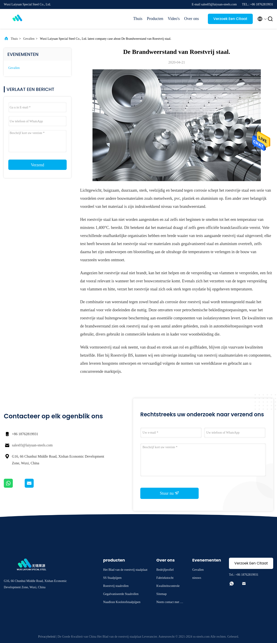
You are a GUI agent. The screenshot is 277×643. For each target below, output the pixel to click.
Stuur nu (169, 493)
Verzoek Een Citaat (230, 18)
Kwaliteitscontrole (168, 586)
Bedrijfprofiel (165, 569)
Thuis (137, 18)
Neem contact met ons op (169, 602)
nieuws (196, 577)
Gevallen (29, 38)
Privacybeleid (46, 636)
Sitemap (161, 594)
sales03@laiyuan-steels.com (32, 445)
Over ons (191, 18)
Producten (155, 18)
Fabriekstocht (165, 577)
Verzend (37, 165)
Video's (174, 18)
